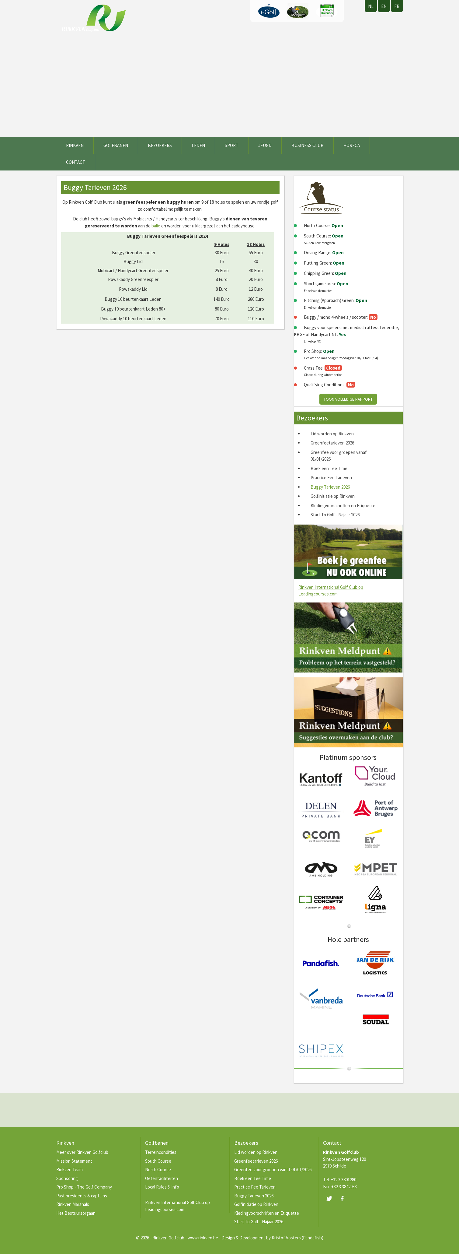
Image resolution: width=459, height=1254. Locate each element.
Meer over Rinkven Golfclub (82, 1152)
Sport (231, 145)
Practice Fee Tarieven (331, 477)
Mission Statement (74, 1161)
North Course (158, 1169)
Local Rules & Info (162, 1187)
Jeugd (265, 145)
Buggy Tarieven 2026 (330, 487)
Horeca (351, 145)
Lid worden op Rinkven (332, 434)
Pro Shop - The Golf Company (84, 1187)
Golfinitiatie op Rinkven (333, 496)
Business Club (307, 145)
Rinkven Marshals (72, 1204)
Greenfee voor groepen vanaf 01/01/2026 (272, 1169)
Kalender (327, 11)
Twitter (329, 1198)
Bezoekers (160, 145)
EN (384, 6)
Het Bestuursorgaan (76, 1213)
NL (371, 6)
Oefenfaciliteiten (161, 1178)
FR (396, 6)
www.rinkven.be (203, 1238)
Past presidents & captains (81, 1196)
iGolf (269, 11)
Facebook (342, 1198)
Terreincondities (160, 1152)
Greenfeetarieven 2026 (332, 443)
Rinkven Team (69, 1169)
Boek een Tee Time (329, 468)
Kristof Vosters (286, 1238)
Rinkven (75, 145)
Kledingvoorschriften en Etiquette (343, 505)
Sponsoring (67, 1178)
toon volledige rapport (348, 399)
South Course (158, 1161)
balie (155, 226)
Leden (198, 145)
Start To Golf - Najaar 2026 (335, 515)
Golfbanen (115, 145)
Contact (75, 162)
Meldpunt (298, 11)
